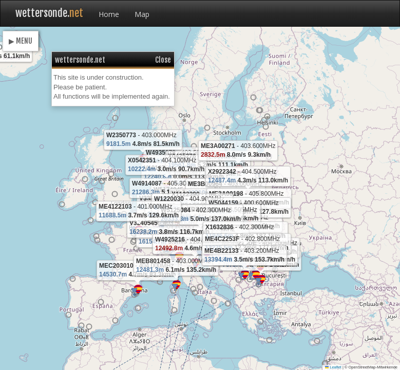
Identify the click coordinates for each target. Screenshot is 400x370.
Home (109, 14)
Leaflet (333, 367)
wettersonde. (49, 13)
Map (142, 14)
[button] (185, 177)
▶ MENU (20, 40)
